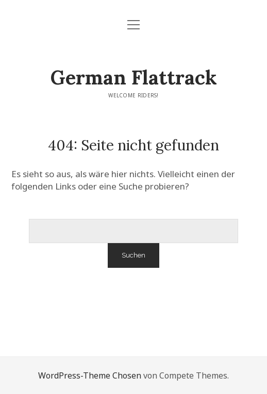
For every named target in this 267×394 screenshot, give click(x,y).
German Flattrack (134, 77)
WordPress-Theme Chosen (89, 375)
